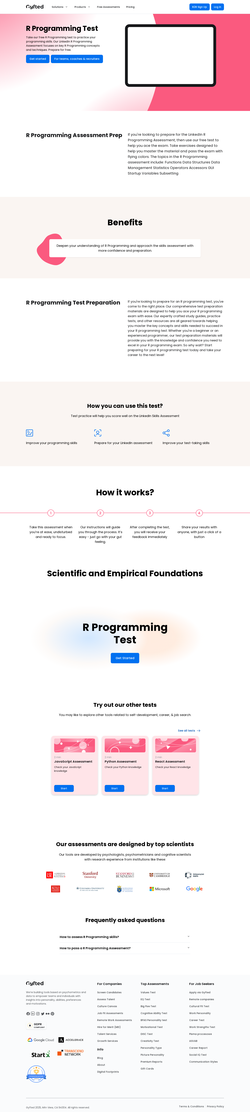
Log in (217, 7)
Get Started (125, 658)
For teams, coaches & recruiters (76, 59)
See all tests (189, 731)
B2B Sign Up (199, 7)
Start (64, 788)
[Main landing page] (36, 7)
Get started (38, 59)
